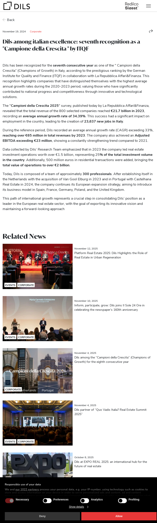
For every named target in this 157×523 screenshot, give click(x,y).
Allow (119, 516)
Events (10, 285)
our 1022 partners (27, 489)
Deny (42, 516)
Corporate (35, 31)
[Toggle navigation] (148, 6)
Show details (76, 506)
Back (11, 19)
